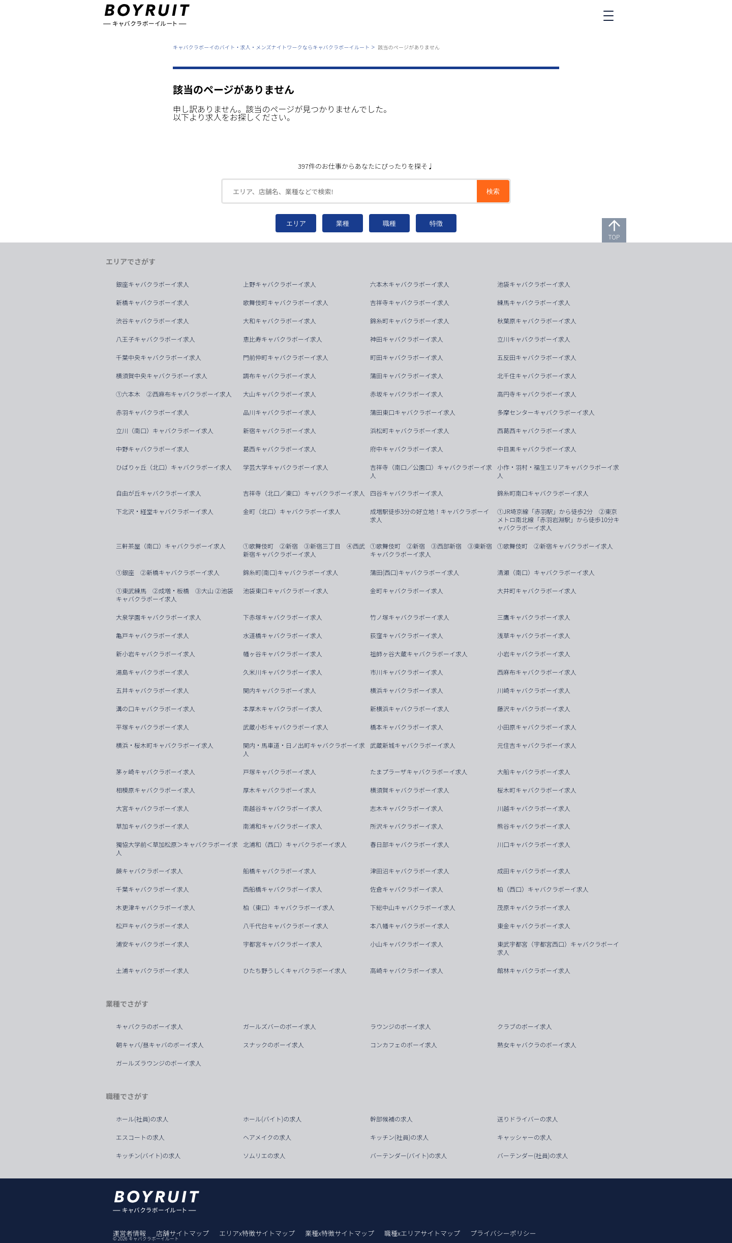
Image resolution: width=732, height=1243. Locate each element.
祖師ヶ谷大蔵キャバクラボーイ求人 (419, 654)
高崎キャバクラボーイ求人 (406, 970)
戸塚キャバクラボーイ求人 (279, 772)
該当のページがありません (409, 47)
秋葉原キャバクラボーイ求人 (536, 321)
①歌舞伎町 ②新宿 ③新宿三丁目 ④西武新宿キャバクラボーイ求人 (304, 550)
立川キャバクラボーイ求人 (533, 339)
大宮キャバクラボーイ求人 (152, 808)
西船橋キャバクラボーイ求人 (282, 889)
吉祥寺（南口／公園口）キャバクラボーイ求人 (431, 471)
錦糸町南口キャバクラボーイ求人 (543, 493)
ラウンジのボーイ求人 (400, 1026)
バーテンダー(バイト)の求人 (408, 1155)
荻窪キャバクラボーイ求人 (406, 635)
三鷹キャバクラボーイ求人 (533, 617)
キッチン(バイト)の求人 (148, 1155)
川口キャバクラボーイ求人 (533, 844)
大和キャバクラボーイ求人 (279, 321)
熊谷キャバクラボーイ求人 (533, 826)
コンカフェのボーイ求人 (403, 1045)
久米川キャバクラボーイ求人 (282, 672)
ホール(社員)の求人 (142, 1119)
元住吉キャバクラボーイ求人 (536, 745)
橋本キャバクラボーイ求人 (406, 727)
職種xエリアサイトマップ (422, 1233)
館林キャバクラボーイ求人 (533, 970)
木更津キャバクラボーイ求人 (155, 907)
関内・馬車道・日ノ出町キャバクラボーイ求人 (304, 749)
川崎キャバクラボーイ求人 (533, 690)
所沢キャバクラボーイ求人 (406, 826)
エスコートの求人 (140, 1137)
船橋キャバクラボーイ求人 (279, 871)
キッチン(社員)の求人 (399, 1137)
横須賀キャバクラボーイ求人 (409, 790)
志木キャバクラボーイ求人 (406, 808)
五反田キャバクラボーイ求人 (536, 357)
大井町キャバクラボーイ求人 (536, 591)
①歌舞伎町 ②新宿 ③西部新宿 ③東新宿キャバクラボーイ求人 (431, 550)
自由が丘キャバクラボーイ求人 (158, 493)
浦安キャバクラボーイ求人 (152, 944)
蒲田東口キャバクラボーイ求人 (412, 412)
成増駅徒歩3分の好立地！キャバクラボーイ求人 (429, 515)
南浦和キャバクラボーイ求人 (282, 826)
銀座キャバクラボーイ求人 (152, 284)
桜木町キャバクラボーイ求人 (536, 790)
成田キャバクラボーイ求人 (533, 871)
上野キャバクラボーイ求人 (279, 284)
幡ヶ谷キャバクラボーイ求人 (282, 654)
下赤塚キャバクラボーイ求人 (282, 617)
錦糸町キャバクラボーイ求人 (409, 321)
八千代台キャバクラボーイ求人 (285, 926)
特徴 (436, 223)
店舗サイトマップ (182, 1233)
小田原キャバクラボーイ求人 (536, 727)
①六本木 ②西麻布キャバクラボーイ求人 (174, 394)
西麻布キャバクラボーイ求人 (536, 672)
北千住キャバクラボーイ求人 (536, 376)
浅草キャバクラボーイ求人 (533, 635)
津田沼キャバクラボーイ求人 (409, 871)
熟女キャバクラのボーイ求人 (536, 1045)
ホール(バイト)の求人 (272, 1119)
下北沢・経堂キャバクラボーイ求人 (165, 511)
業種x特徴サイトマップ (339, 1233)
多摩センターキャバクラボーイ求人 (546, 412)
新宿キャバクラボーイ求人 (279, 431)
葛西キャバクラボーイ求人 (279, 449)
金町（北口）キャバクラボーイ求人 (292, 511)
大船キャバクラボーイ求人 (533, 772)
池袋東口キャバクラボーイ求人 (285, 591)
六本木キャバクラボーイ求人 (409, 284)
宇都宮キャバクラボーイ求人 (282, 944)
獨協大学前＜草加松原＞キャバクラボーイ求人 (177, 848)
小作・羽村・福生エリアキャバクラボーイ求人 (558, 471)
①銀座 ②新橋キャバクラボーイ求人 (168, 572)
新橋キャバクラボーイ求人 (152, 302)
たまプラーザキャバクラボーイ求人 (418, 772)
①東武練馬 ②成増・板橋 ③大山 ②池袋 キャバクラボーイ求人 (177, 595)
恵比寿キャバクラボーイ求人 (282, 339)
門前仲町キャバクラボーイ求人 (285, 357)
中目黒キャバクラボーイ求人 (536, 449)
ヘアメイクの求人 (267, 1137)
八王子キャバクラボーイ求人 (155, 339)
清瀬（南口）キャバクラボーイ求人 (546, 572)
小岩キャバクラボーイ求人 (533, 654)
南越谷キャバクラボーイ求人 (282, 808)
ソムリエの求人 (264, 1155)
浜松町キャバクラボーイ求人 (409, 431)
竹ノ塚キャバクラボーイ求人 (409, 617)
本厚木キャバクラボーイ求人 (282, 709)
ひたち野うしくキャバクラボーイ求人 (295, 970)
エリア (296, 223)
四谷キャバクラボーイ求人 (406, 493)
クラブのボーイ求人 (524, 1026)
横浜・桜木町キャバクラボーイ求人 (165, 745)
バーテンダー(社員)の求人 (532, 1155)
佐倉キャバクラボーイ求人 (406, 889)
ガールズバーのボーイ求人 (279, 1026)
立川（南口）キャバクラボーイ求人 (165, 431)
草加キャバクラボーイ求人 (152, 826)
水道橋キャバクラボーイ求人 (282, 635)
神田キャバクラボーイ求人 (406, 339)
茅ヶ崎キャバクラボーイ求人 (155, 772)
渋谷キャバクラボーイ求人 (152, 321)
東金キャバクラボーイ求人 (533, 926)
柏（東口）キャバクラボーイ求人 (288, 907)
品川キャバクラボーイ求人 (279, 412)
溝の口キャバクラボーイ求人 (155, 709)
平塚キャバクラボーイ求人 (152, 727)
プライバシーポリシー (503, 1233)
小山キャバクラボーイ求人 (406, 944)
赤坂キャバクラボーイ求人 (406, 394)
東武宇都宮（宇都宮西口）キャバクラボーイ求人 (558, 948)
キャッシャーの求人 (524, 1137)
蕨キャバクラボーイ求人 (149, 871)
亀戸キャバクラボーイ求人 (152, 635)
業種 (342, 223)
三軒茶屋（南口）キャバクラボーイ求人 (171, 546)
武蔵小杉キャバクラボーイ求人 (285, 727)
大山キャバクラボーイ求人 (279, 394)
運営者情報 (129, 1233)
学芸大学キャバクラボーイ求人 (285, 467)
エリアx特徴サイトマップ (257, 1233)
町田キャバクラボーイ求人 (406, 357)
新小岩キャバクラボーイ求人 (155, 654)
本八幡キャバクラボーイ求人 (409, 926)
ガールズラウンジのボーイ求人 (158, 1063)
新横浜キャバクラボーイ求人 (409, 709)
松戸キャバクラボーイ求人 (152, 926)
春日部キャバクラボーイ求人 (409, 844)
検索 (493, 191)
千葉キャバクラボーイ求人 (152, 889)
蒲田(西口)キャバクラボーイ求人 (415, 572)
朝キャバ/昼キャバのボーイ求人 (160, 1045)
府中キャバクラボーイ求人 (406, 449)
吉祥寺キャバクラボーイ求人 (409, 302)
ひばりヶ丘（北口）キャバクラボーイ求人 (174, 467)
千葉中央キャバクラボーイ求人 (158, 357)
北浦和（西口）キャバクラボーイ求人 (295, 844)
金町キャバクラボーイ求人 (406, 591)
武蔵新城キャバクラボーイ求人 (412, 745)
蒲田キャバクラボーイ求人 (406, 376)
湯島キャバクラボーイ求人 (152, 672)
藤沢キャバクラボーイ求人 (533, 709)
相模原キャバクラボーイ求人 (155, 790)
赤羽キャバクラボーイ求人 (152, 412)
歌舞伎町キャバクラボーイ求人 (285, 302)
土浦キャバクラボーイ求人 (152, 970)
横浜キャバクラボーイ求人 (406, 690)
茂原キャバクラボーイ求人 (533, 907)
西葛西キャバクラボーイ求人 (536, 431)
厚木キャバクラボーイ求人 (279, 790)
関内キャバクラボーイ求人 (279, 690)
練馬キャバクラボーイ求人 (533, 302)
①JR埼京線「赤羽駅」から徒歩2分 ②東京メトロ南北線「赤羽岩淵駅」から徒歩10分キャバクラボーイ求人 (558, 519)
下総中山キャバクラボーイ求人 (412, 907)
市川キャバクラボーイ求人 (406, 672)
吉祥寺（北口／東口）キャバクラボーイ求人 (304, 493)
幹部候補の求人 (391, 1119)
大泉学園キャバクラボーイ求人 (158, 617)
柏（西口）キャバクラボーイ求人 (543, 889)
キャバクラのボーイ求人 (149, 1026)
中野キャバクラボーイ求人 (152, 449)
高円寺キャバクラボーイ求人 (536, 394)
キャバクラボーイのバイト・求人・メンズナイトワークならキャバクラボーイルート (271, 47)
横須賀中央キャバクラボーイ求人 (161, 376)
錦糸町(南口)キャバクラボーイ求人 (291, 572)
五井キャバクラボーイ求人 (152, 690)
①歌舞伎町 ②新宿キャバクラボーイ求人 (555, 546)
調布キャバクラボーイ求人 (279, 376)
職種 (389, 223)
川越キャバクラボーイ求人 (533, 808)
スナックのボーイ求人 (273, 1045)
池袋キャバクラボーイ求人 (533, 284)
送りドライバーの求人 (527, 1119)
